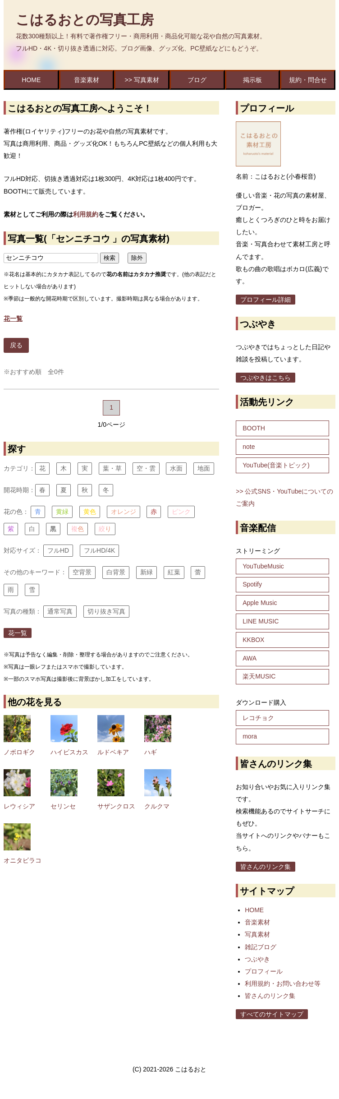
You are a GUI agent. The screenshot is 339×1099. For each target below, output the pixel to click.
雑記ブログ (260, 947)
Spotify (252, 584)
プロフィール (264, 971)
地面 (203, 468)
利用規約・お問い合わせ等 (283, 983)
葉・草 (112, 468)
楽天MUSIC (259, 676)
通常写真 (60, 611)
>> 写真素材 (142, 79)
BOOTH (254, 428)
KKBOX (253, 639)
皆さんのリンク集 (265, 866)
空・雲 (146, 468)
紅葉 (174, 572)
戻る (16, 345)
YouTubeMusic (263, 566)
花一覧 (17, 633)
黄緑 (62, 511)
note (249, 446)
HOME (31, 79)
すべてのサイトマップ (271, 1014)
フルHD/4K (99, 550)
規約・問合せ (308, 79)
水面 (176, 468)
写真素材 (257, 934)
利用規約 (85, 214)
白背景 (115, 572)
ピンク (181, 511)
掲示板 (252, 79)
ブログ (197, 79)
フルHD (58, 550)
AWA (250, 658)
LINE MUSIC (261, 621)
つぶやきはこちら (265, 377)
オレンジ (123, 511)
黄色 (89, 511)
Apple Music (260, 602)
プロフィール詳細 (265, 299)
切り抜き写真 (106, 611)
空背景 (82, 572)
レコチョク (258, 717)
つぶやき (257, 959)
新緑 (146, 572)
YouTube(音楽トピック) (276, 465)
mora (250, 736)
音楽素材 (86, 79)
